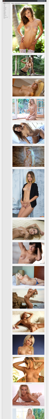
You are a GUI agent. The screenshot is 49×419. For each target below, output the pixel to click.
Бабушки (5, 13)
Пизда (4, 6)
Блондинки (5, 7)
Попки (4, 5)
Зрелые (4, 10)
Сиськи (4, 4)
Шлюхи (4, 14)
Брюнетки (5, 8)
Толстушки (5, 9)
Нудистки (5, 12)
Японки (4, 11)
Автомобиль (5, 15)
